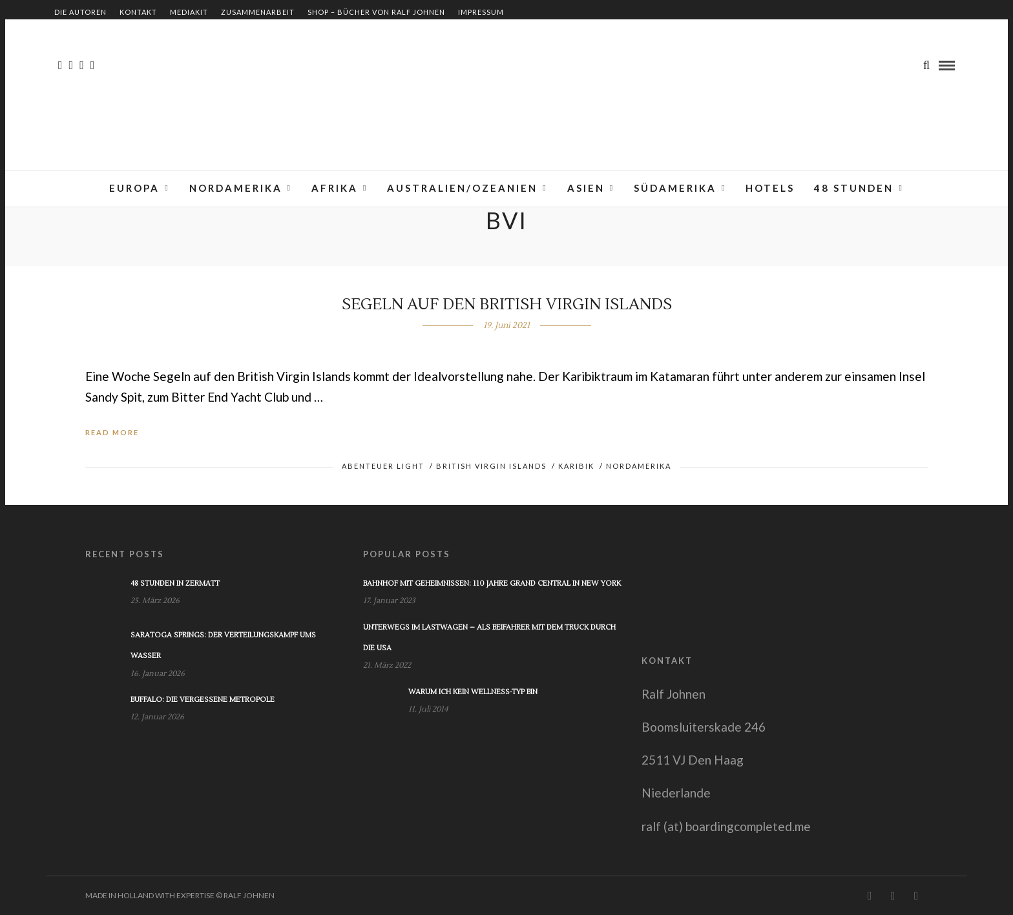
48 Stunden (853, 188)
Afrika (334, 188)
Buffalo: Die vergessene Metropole (203, 699)
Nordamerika (235, 188)
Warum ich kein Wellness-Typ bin (473, 692)
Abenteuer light (383, 466)
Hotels (770, 188)
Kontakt (138, 12)
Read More (112, 432)
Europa (134, 188)
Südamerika (675, 188)
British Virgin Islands (491, 466)
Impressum (481, 12)
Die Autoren (80, 12)
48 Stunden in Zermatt (175, 583)
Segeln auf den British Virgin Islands (507, 304)
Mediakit (189, 12)
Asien (586, 188)
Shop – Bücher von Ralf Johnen (376, 12)
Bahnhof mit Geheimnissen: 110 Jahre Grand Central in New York (492, 583)
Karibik (576, 466)
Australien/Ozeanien (462, 188)
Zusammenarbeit (258, 12)
